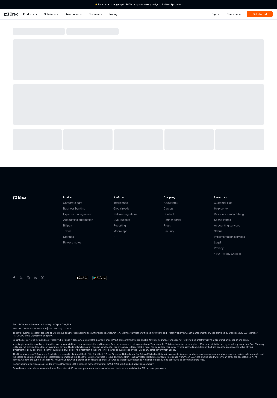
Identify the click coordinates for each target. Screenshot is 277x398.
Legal (217, 242)
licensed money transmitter (92, 364)
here (147, 347)
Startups (68, 237)
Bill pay (67, 225)
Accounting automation (78, 220)
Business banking (74, 208)
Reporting (119, 225)
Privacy (219, 248)
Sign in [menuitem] (216, 14)
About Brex (171, 203)
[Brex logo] (19, 197)
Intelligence (120, 203)
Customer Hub (223, 203)
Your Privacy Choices (227, 253)
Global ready (121, 208)
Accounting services (227, 225)
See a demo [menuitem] (234, 14)
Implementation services (229, 237)
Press (167, 225)
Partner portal (172, 220)
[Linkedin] (35, 277)
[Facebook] (14, 277)
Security (169, 231)
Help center (221, 208)
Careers (168, 208)
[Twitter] (42, 277)
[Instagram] (28, 277)
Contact (169, 214)
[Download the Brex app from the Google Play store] (99, 278)
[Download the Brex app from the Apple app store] (82, 278)
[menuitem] (11, 14)
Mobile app (120, 231)
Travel (67, 231)
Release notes (72, 242)
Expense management (77, 214)
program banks (129, 340)
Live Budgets (121, 220)
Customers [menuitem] (95, 14)
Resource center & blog (229, 214)
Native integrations (125, 214)
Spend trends (222, 220)
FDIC (133, 333)
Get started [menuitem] (260, 14)
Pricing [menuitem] (113, 14)
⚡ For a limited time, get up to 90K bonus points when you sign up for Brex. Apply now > (139, 4)
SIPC (22, 335)
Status (218, 231)
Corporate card (72, 203)
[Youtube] (21, 277)
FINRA (16, 335)
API (115, 237)
